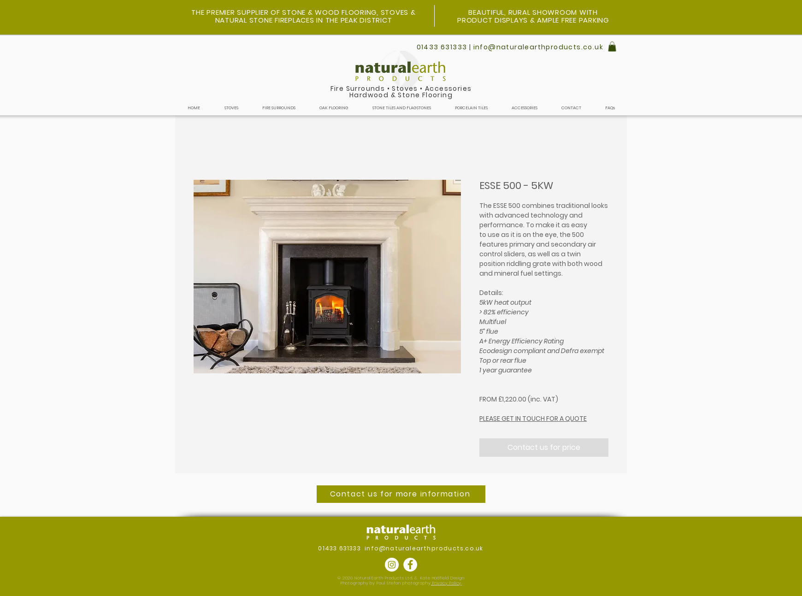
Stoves (405, 88)
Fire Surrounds (357, 88)
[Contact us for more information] (401, 494)
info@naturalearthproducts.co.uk (424, 548)
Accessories (448, 88)
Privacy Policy (446, 583)
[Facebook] (410, 565)
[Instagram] (392, 565)
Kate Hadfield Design (442, 578)
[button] (612, 46)
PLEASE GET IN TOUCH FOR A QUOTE (533, 418)
